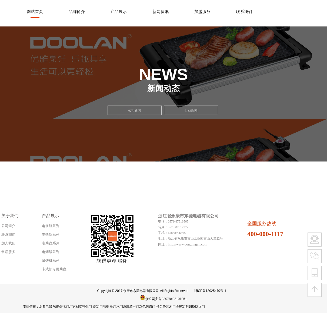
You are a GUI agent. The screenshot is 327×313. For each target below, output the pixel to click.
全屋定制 (182, 306)
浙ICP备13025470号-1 (210, 291)
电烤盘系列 (50, 243)
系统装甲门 (131, 306)
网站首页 (35, 11)
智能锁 (58, 306)
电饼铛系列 (50, 226)
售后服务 (8, 252)
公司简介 (8, 226)
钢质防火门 (197, 306)
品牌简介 (77, 11)
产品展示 (119, 11)
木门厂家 (69, 306)
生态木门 (116, 306)
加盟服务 (202, 11)
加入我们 (8, 243)
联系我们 (244, 11)
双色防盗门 (147, 306)
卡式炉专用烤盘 (54, 269)
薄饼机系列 (50, 260)
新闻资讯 (160, 11)
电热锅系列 (50, 235)
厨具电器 (45, 306)
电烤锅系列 (50, 252)
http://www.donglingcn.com (187, 244)
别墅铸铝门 (84, 306)
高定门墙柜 (101, 306)
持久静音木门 (166, 306)
